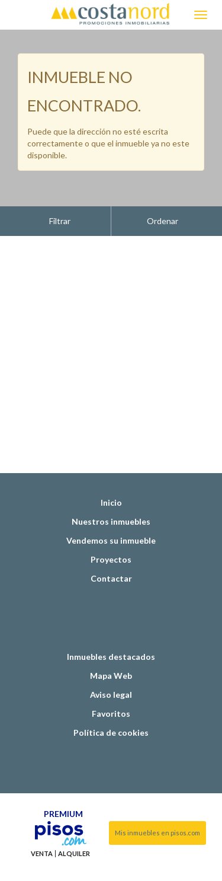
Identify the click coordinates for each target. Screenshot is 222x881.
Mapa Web (111, 646)
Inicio (111, 473)
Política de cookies (111, 703)
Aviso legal (111, 665)
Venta (42, 824)
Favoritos (111, 684)
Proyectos (111, 530)
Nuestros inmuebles (111, 492)
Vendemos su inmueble (111, 511)
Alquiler (74, 824)
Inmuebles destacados (111, 627)
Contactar (111, 549)
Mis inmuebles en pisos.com (157, 803)
